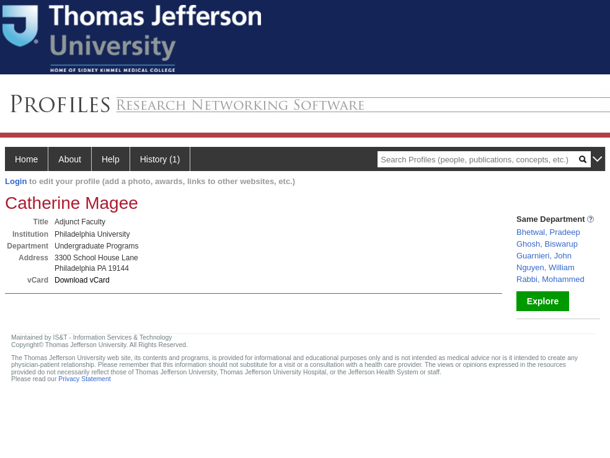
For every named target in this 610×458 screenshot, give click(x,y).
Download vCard (82, 280)
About (69, 159)
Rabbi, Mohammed (550, 279)
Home (26, 159)
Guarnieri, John (544, 255)
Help (111, 159)
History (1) (160, 159)
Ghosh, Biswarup (547, 244)
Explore (543, 301)
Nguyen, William (545, 267)
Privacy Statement (84, 379)
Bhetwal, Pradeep (548, 232)
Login (16, 181)
